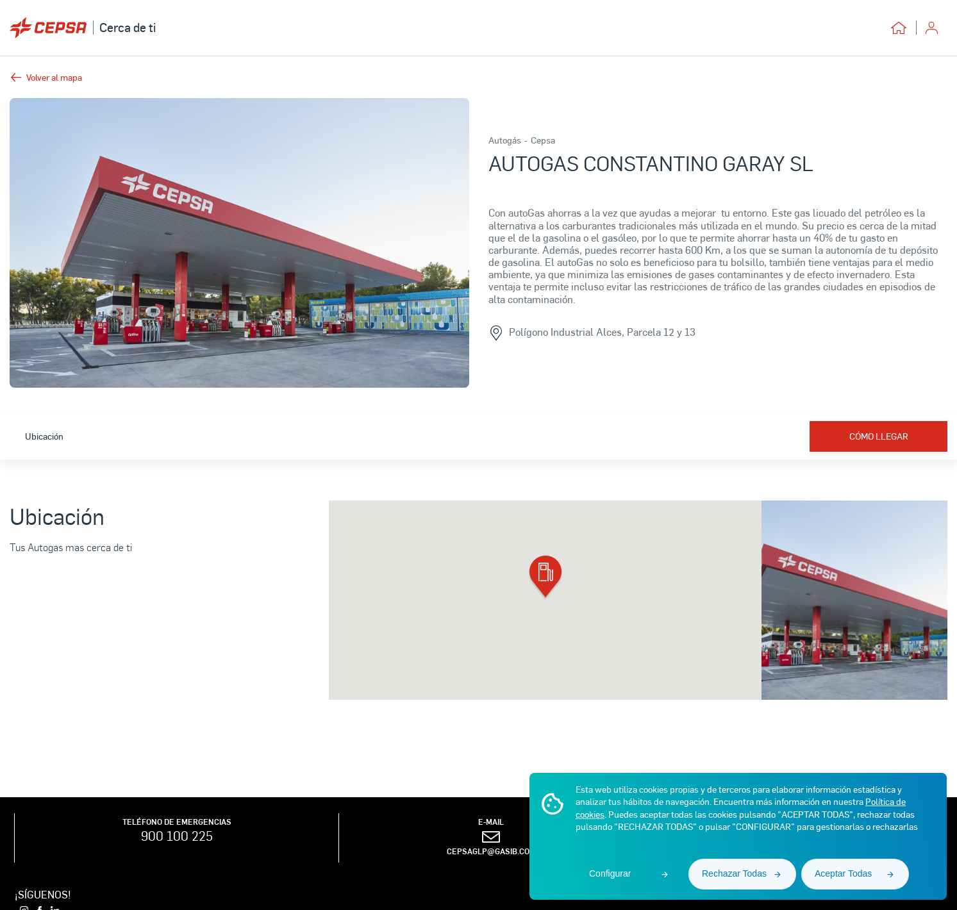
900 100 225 (177, 836)
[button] (545, 578)
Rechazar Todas (734, 873)
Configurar (610, 873)
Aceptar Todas (843, 873)
